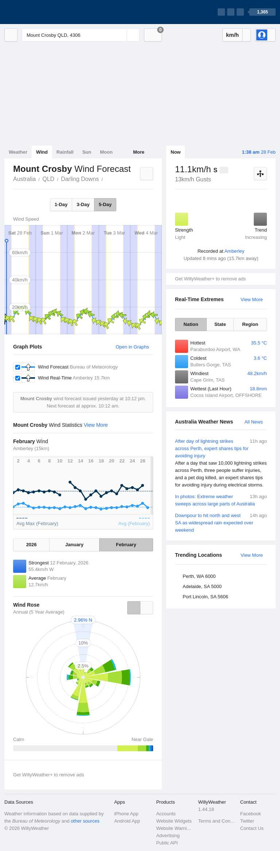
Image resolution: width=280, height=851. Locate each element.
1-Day (61, 204)
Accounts (165, 813)
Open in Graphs (132, 347)
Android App (127, 821)
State (220, 324)
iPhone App (126, 813)
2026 (31, 544)
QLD (48, 179)
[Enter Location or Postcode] (81, 35)
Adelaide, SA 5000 (202, 586)
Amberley (234, 251)
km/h (232, 35)
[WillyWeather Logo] (38, 12)
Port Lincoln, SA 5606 (205, 596)
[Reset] (120, 35)
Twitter (247, 821)
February (126, 544)
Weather (18, 152)
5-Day (105, 204)
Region (250, 324)
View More (252, 299)
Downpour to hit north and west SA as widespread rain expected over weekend (221, 522)
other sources (85, 821)
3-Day (83, 204)
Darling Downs (80, 179)
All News (253, 422)
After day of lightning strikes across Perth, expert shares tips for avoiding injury (221, 463)
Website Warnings (175, 828)
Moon (106, 152)
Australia (24, 179)
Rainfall (65, 152)
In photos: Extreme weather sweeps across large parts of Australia (221, 500)
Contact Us (252, 828)
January (74, 544)
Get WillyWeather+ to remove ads (210, 278)
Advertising (167, 835)
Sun (87, 152)
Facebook (250, 813)
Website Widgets (173, 821)
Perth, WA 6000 (199, 576)
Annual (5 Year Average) (39, 612)
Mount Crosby (106, 178)
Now (175, 152)
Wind (42, 152)
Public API (167, 843)
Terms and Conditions (217, 821)
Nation (190, 324)
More (138, 152)
